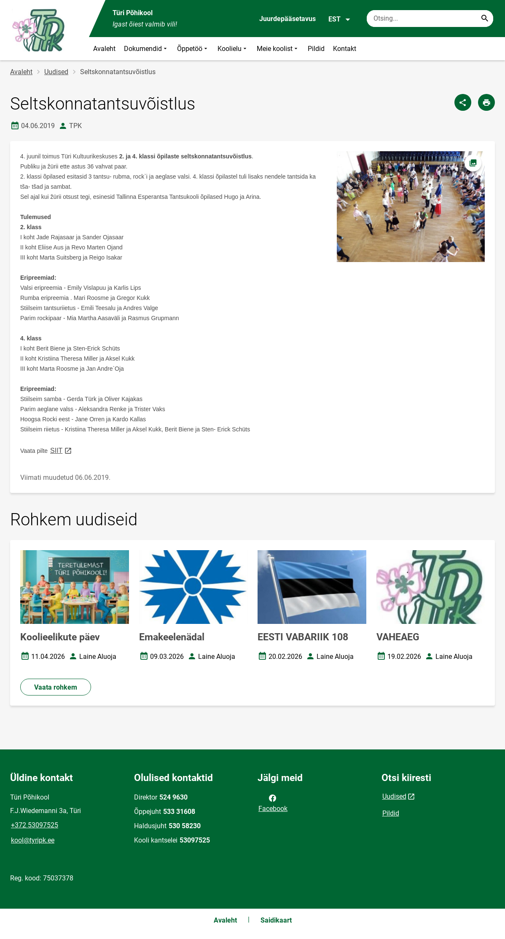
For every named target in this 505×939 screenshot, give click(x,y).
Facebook (272, 802)
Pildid (316, 49)
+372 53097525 (34, 825)
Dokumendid (146, 49)
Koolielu (233, 49)
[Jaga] (462, 102)
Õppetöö (193, 49)
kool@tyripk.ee (32, 840)
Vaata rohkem (55, 687)
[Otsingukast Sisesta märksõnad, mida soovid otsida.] (430, 18)
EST (339, 19)
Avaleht (104, 49)
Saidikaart (276, 920)
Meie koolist (278, 49)
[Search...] (485, 18)
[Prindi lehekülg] (486, 102)
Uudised (56, 72)
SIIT (61, 450)
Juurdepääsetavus (287, 19)
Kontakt (344, 49)
